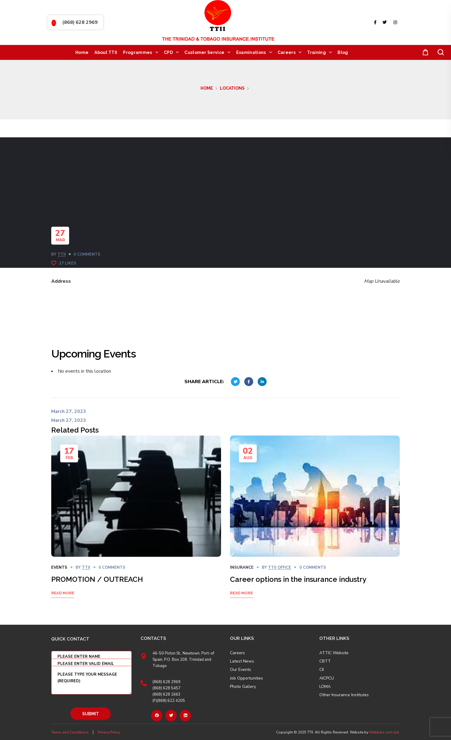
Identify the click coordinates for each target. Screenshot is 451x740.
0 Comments (87, 254)
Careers (237, 653)
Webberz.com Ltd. (384, 732)
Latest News (242, 661)
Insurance (242, 567)
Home (206, 88)
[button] (424, 52)
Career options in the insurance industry (298, 579)
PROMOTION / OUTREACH (97, 579)
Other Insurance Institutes (344, 695)
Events (59, 567)
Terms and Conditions (69, 732)
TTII (61, 254)
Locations (232, 88)
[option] (136, 524)
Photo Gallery (243, 686)
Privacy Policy (109, 732)
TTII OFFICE (279, 567)
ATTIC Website (334, 653)
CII (321, 669)
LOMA (325, 686)
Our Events (240, 669)
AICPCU (326, 678)
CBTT (325, 661)
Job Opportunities (246, 678)
